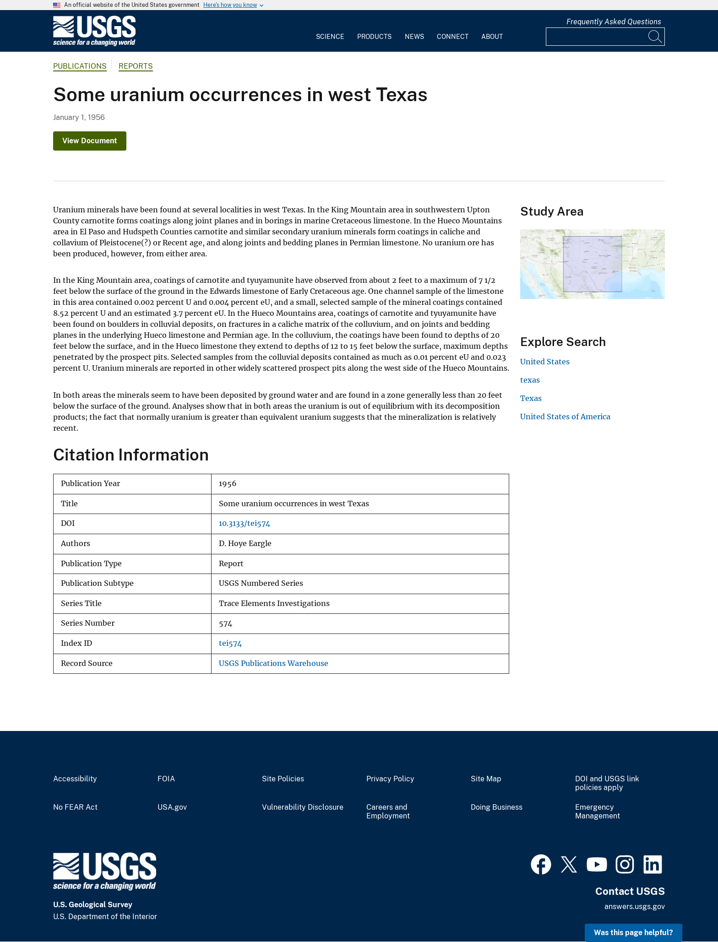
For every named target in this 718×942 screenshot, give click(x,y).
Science (330, 36)
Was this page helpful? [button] (633, 932)
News (414, 36)
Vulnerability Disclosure (302, 807)
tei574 (230, 643)
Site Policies (283, 779)
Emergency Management (597, 811)
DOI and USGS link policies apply (607, 783)
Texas (531, 398)
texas (530, 379)
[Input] (605, 36)
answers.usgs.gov (634, 906)
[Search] (656, 36)
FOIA (166, 779)
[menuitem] (330, 31)
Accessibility (75, 779)
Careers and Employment (388, 811)
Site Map (486, 779)
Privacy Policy (390, 779)
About (492, 36)
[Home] (94, 44)
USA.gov (172, 807)
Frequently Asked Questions (613, 21)
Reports (136, 66)
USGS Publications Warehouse (273, 663)
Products (374, 36)
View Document (89, 140)
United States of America (565, 416)
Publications (80, 66)
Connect (452, 36)
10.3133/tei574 (244, 523)
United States (545, 361)
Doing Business (496, 807)
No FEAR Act (75, 807)
